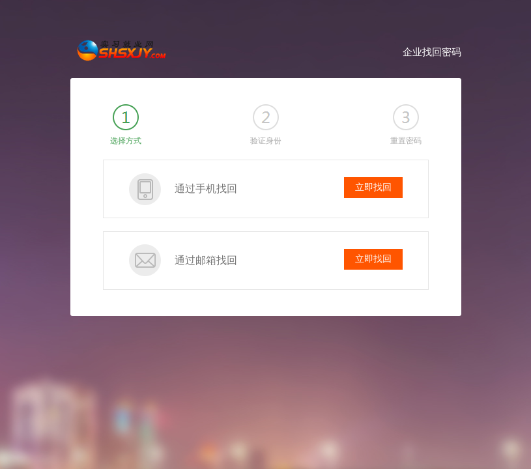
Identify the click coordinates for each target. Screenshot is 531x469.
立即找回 (373, 187)
